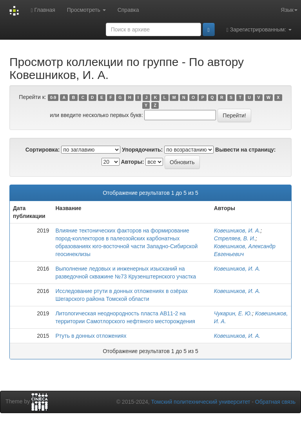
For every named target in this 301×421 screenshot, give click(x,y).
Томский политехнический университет (200, 402)
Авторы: (132, 162)
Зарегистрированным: (259, 29)
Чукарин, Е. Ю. (233, 313)
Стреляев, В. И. (235, 238)
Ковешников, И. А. (237, 230)
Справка (128, 10)
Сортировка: (42, 149)
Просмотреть (86, 10)
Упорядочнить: (142, 149)
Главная (43, 10)
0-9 (53, 97)
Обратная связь (275, 402)
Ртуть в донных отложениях (90, 336)
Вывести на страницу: (245, 149)
